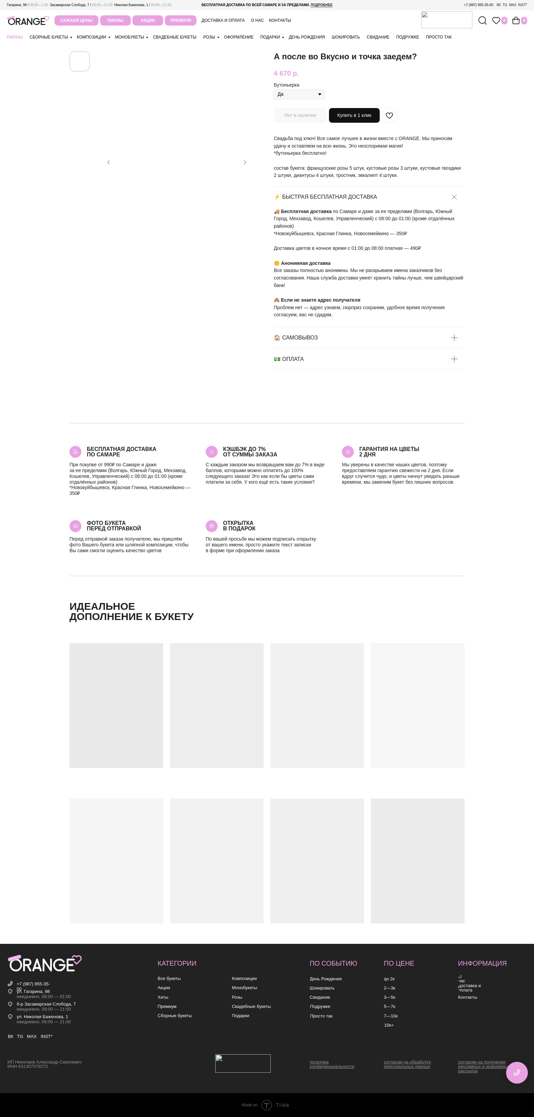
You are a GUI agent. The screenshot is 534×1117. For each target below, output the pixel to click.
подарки (270, 37)
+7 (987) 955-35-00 (478, 5)
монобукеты (129, 37)
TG (505, 5)
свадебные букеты (174, 37)
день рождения (307, 37)
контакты (280, 20)
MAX (513, 5)
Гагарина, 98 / (27, 5)
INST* (522, 5)
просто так (439, 37)
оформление (239, 37)
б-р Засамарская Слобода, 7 (46, 1004)
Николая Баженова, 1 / (142, 5)
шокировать (346, 37)
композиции (91, 37)
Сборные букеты (49, 37)
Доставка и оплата (223, 20)
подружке (407, 37)
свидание (378, 37)
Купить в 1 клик (354, 115)
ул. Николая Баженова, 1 (42, 1016)
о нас (257, 20)
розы (209, 37)
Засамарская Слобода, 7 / (81, 5)
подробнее (321, 5)
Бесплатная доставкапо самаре (121, 451)
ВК (499, 5)
